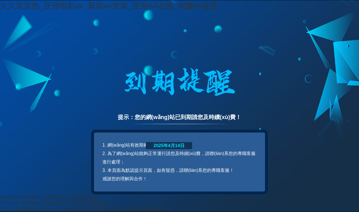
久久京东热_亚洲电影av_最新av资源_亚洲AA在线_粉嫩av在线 (109, 5)
